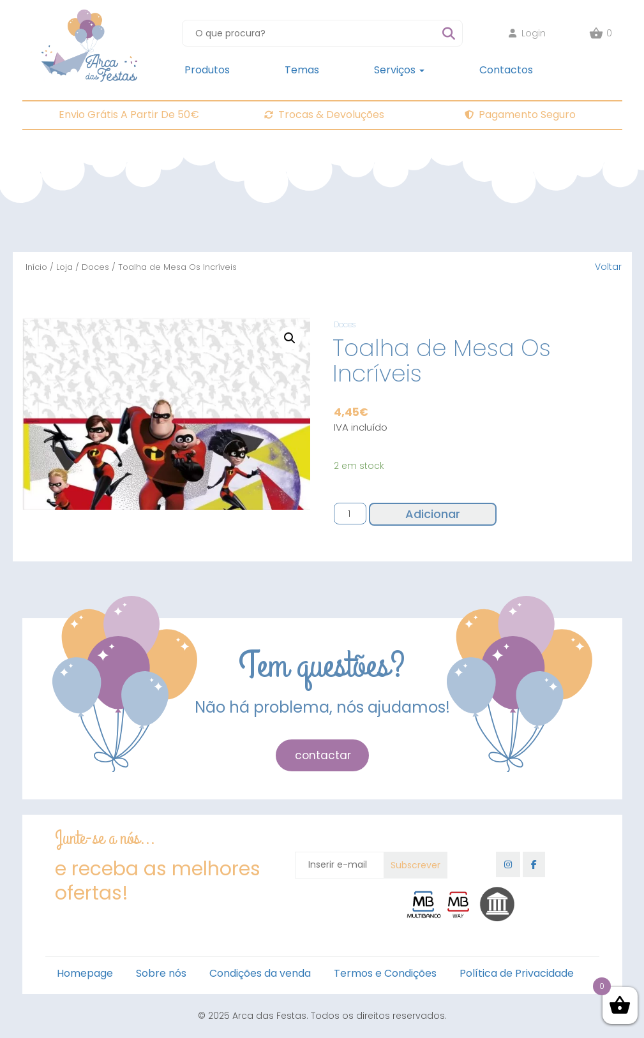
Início (36, 267)
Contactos (506, 70)
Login (527, 33)
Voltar (608, 266)
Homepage (85, 973)
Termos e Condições (385, 973)
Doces (95, 267)
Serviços (399, 70)
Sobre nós (161, 973)
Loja (64, 267)
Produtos (207, 70)
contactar (323, 755)
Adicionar (432, 514)
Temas (302, 70)
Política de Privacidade (517, 973)
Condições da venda (260, 973)
